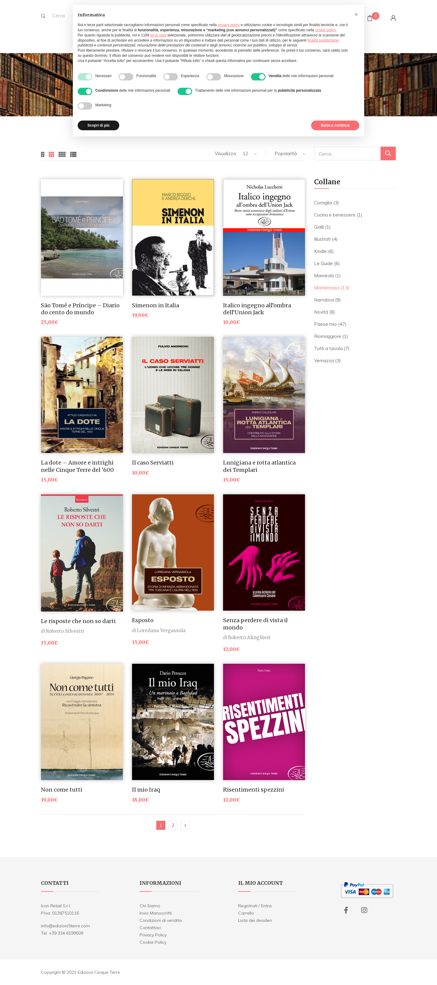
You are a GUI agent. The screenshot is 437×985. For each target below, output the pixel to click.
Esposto (143, 620)
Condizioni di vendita (161, 920)
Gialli (319, 227)
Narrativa (324, 300)
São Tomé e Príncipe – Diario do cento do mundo (80, 309)
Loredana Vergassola (161, 630)
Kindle (320, 251)
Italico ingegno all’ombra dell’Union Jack (257, 309)
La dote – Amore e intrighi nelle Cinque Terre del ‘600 (77, 466)
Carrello (246, 913)
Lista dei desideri (255, 920)
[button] (356, 14)
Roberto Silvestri (65, 631)
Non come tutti (61, 789)
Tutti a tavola (328, 348)
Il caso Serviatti (153, 462)
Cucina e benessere (334, 215)
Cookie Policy (153, 942)
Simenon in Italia (155, 305)
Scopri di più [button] (98, 125)
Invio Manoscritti (156, 913)
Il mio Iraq (146, 789)
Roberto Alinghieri (249, 637)
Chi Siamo (150, 905)
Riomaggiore (327, 336)
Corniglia (323, 203)
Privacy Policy (153, 935)
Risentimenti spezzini (253, 789)
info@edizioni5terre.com (65, 926)
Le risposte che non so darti (78, 621)
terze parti (158, 35)
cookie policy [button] (325, 30)
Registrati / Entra (255, 905)
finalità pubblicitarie (322, 40)
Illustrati (322, 239)
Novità (321, 312)
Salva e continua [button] (335, 125)
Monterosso (327, 288)
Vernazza (324, 360)
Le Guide (323, 263)
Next (185, 825)
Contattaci (150, 927)
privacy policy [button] (229, 25)
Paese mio (325, 324)
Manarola (324, 275)
